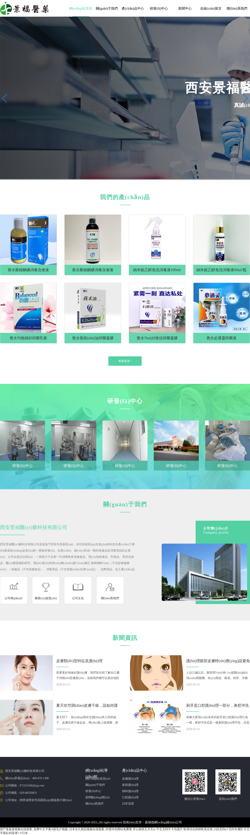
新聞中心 (185, 8)
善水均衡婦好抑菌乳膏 (28, 338)
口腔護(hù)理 (130, 797)
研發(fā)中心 (159, 8)
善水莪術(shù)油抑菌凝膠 (93, 338)
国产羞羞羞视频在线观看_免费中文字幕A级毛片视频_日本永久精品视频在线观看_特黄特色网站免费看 (66, 829)
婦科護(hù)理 (130, 791)
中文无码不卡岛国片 (169, 829)
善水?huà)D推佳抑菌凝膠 (157, 338)
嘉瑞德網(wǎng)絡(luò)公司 (163, 822)
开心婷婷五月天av (144, 829)
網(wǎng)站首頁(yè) (97, 778)
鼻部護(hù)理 (130, 784)
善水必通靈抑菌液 (221, 338)
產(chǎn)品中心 (133, 8)
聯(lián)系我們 (237, 8)
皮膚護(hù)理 (130, 778)
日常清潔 (128, 803)
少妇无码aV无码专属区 (228, 829)
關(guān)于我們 (107, 8)
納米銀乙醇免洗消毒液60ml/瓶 (221, 270)
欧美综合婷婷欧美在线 (198, 829)
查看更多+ (125, 361)
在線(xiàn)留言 (210, 8)
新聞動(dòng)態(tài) (97, 797)
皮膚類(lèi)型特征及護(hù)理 (79, 661)
